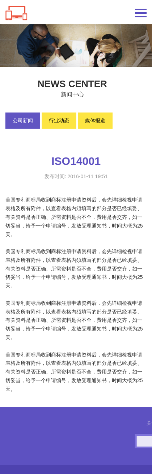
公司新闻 (23, 121)
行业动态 (59, 121)
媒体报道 (95, 121)
